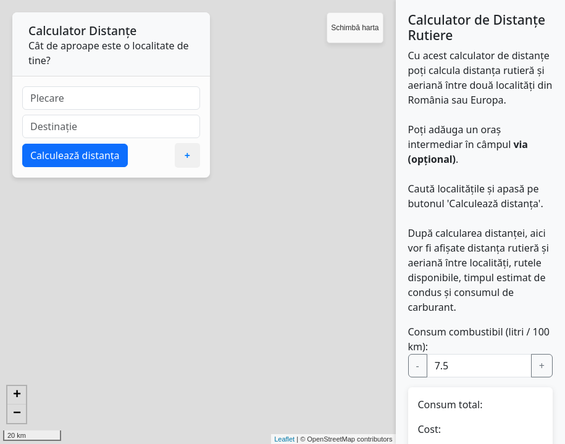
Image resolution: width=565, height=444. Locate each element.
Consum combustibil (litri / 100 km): (479, 339)
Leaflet (284, 439)
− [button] (17, 414)
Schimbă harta (355, 27)
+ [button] (17, 395)
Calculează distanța (75, 155)
